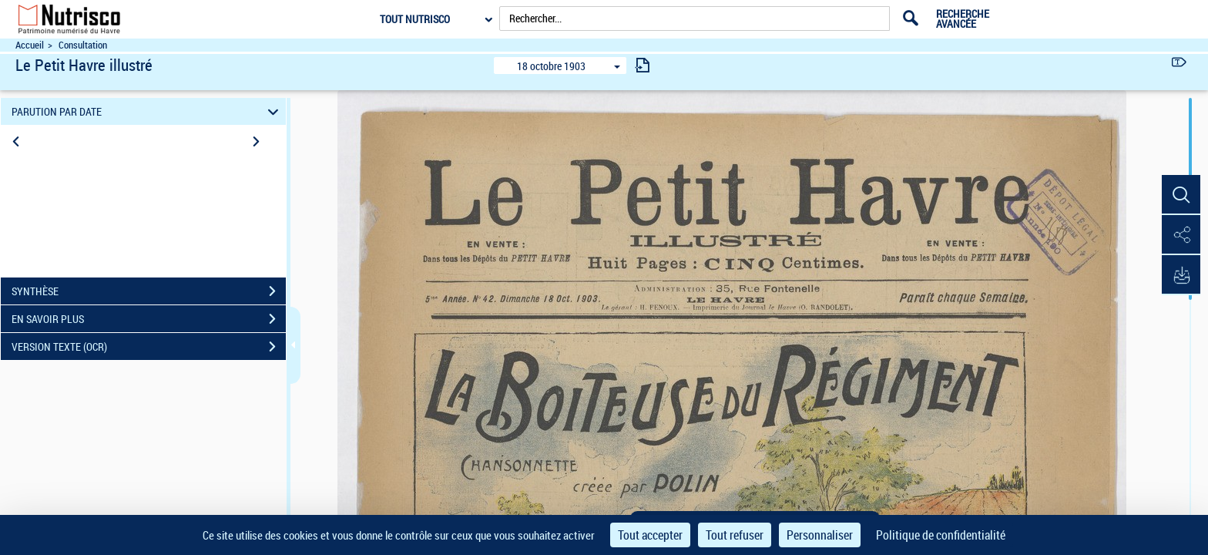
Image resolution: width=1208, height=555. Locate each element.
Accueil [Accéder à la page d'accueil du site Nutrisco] (29, 45)
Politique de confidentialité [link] (940, 534)
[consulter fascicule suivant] (642, 65)
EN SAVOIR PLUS (149, 319)
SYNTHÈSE (149, 291)
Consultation (83, 45)
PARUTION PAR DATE (148, 111)
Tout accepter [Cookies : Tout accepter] (650, 534)
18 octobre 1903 (551, 66)
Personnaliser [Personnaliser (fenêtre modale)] (820, 534)
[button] (1181, 195)
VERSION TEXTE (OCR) (149, 347)
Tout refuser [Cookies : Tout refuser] (734, 534)
